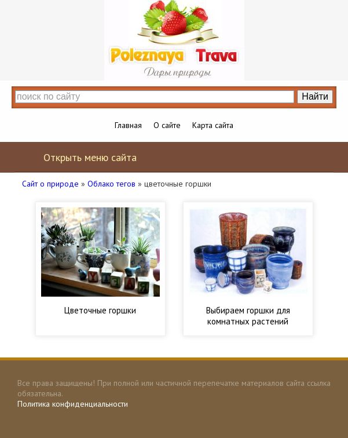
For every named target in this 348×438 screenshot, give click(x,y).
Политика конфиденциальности (72, 404)
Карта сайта (212, 125)
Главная (128, 125)
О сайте (167, 125)
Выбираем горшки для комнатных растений (248, 316)
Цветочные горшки (100, 310)
